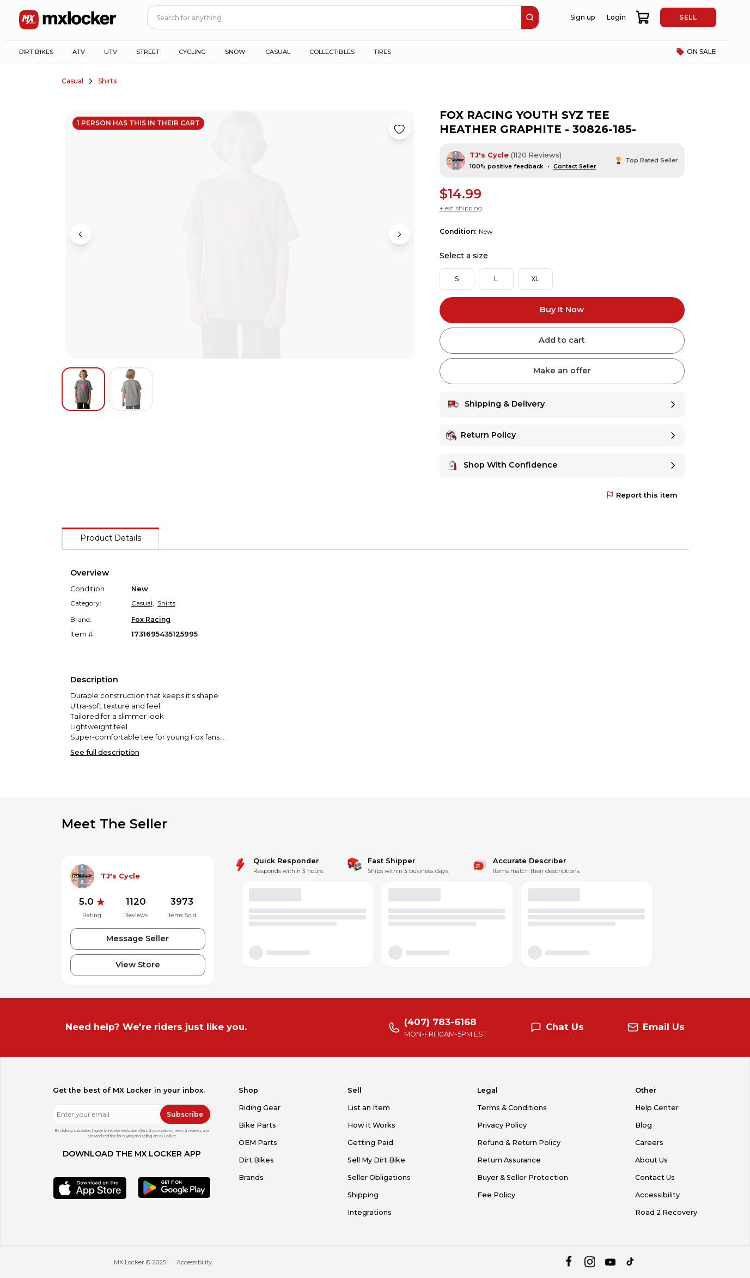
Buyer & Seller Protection (522, 1177)
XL (535, 279)
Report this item (642, 495)
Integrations (369, 1212)
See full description (104, 752)
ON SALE (696, 51)
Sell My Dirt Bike (376, 1160)
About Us (651, 1160)
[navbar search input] (335, 17)
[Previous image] (80, 234)
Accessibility (657, 1195)
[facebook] (568, 1262)
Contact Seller (574, 166)
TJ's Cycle (489, 155)
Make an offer (562, 370)
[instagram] (589, 1262)
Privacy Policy (502, 1125)
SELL (688, 17)
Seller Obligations (379, 1177)
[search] (530, 17)
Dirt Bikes (256, 1160)
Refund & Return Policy (518, 1142)
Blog (643, 1125)
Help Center (657, 1108)
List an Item (368, 1108)
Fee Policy (496, 1195)
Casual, (142, 603)
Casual (72, 81)
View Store (137, 965)
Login (616, 17)
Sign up (582, 17)
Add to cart (562, 340)
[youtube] (610, 1262)
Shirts (107, 81)
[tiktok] (631, 1262)
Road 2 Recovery (666, 1212)
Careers (649, 1142)
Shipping (363, 1195)
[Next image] (399, 234)
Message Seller (137, 938)
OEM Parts (258, 1142)
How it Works (371, 1125)
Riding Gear (260, 1108)
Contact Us (655, 1177)
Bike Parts (257, 1125)
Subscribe (185, 1114)
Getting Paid (370, 1142)
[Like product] (399, 129)
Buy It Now (562, 309)
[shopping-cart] (643, 17)
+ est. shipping (461, 208)
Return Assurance (509, 1160)
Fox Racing (150, 619)
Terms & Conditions (512, 1108)
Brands (251, 1177)
